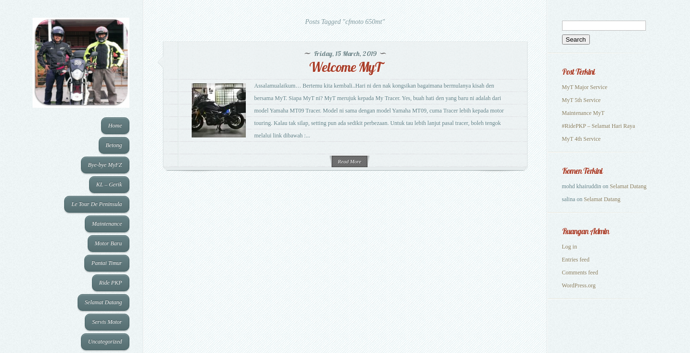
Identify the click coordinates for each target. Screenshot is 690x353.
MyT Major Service (585, 87)
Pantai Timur (107, 263)
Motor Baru (108, 243)
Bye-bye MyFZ (105, 164)
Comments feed (580, 272)
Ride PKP (110, 282)
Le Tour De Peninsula (96, 204)
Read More (349, 161)
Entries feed (576, 259)
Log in (569, 246)
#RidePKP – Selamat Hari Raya (598, 126)
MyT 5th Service (581, 100)
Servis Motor (107, 322)
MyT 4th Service (581, 139)
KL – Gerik (109, 184)
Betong (114, 145)
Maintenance (107, 223)
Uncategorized (105, 341)
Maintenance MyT (583, 113)
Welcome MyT (345, 66)
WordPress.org (579, 285)
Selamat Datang (103, 302)
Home (115, 125)
